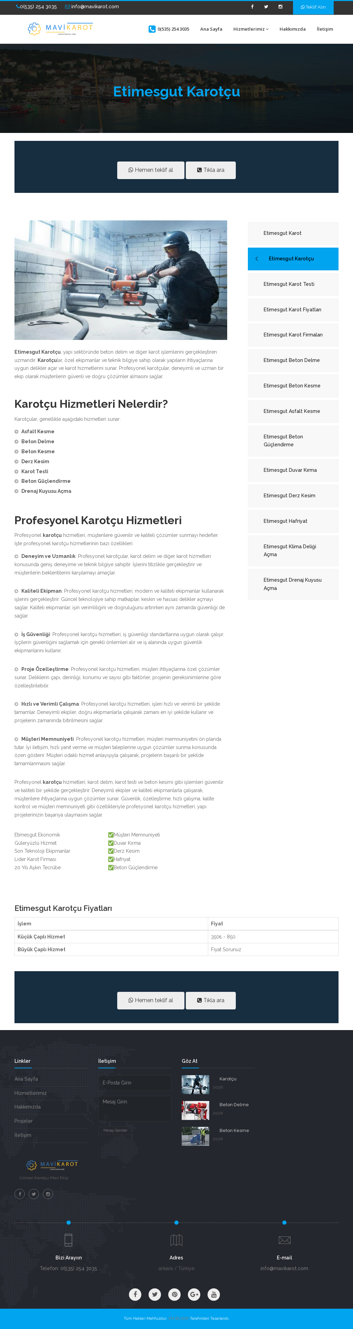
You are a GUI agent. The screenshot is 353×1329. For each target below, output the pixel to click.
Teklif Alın (313, 7)
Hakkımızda (293, 29)
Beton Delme (234, 1104)
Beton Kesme (234, 1130)
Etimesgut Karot (283, 233)
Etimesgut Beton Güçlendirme (283, 441)
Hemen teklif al (151, 170)
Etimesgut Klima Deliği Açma (290, 551)
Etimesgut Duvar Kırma (290, 470)
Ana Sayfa (211, 29)
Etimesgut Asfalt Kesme (292, 411)
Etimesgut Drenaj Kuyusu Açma (293, 584)
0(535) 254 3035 (36, 6)
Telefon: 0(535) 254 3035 (68, 1268)
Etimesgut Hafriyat (285, 521)
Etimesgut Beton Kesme (292, 385)
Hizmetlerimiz (251, 29)
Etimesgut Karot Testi (289, 284)
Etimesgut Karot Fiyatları (292, 309)
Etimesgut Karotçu (291, 258)
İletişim (325, 29)
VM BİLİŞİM (178, 1318)
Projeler (23, 1121)
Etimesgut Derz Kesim (289, 495)
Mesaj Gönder (115, 1130)
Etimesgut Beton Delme (292, 360)
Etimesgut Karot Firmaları (293, 335)
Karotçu (228, 1078)
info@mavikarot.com (92, 6)
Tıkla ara (210, 170)
